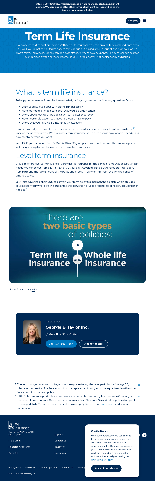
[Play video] (77, 245)
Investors (59, 446)
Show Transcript (19, 289)
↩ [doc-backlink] (139, 384)
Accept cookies (105, 468)
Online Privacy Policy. (102, 460)
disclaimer (106, 404)
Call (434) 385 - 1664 (61, 343)
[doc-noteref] (134, 129)
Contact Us (60, 440)
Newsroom (60, 453)
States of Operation (48, 467)
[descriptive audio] (33, 290)
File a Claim (14, 440)
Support (58, 434)
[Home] (18, 20)
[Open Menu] (145, 21)
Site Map (81, 467)
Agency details (93, 343)
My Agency (133, 21)
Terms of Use (67, 467)
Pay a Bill (13, 453)
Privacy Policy (14, 467)
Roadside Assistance (19, 446)
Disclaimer (30, 467)
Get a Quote (14, 434)
